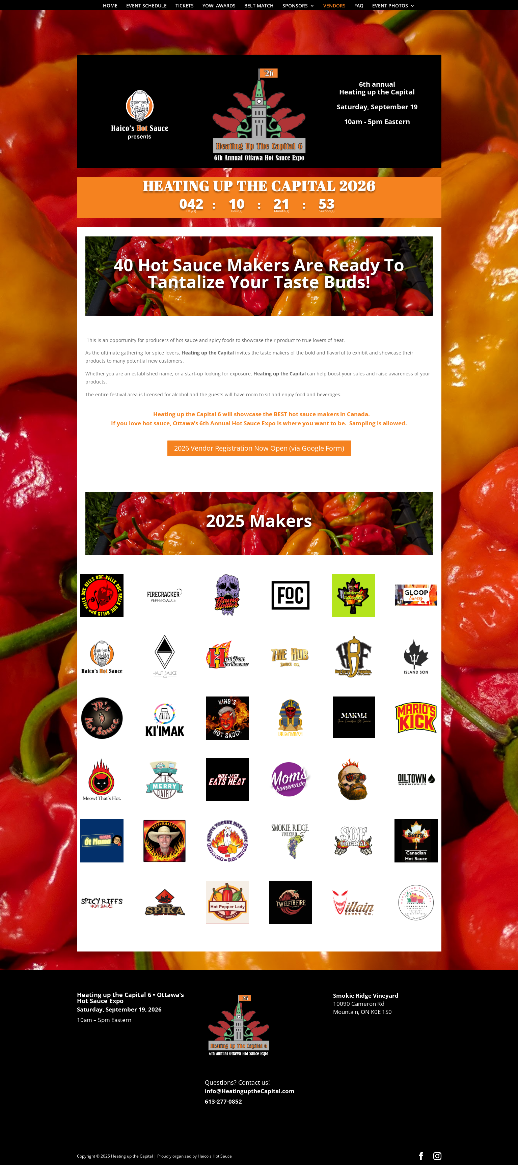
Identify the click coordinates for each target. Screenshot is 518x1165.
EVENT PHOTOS (390, 6)
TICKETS (184, 6)
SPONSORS (295, 6)
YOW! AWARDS (219, 6)
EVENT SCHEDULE (146, 6)
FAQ (358, 6)
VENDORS (334, 6)
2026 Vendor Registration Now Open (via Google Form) (259, 448)
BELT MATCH (259, 6)
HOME (110, 6)
